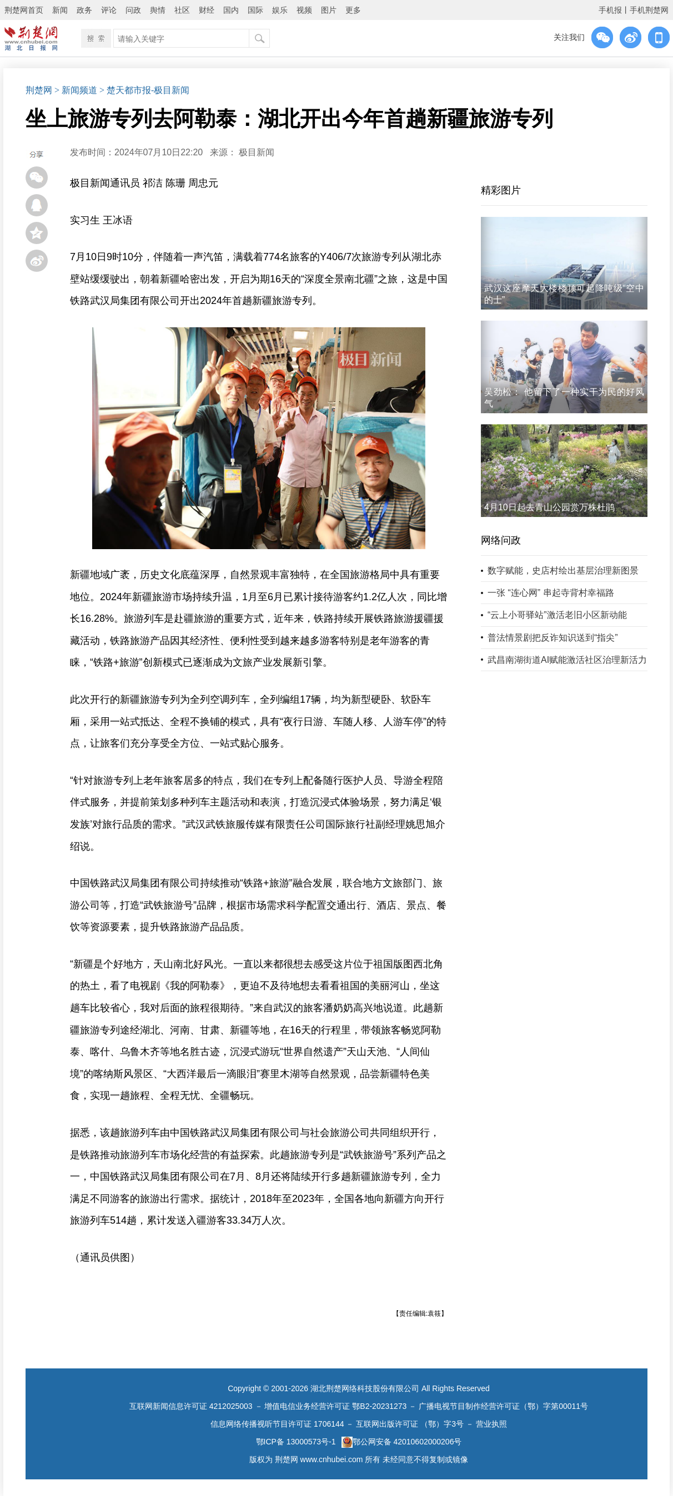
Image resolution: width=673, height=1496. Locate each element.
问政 (133, 10)
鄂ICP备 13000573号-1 (296, 1441)
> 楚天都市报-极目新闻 (144, 90)
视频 (304, 10)
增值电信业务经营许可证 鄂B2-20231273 (335, 1406)
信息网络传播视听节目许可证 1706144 (277, 1423)
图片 (328, 10)
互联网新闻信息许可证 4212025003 (191, 1406)
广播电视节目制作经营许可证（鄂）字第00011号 (503, 1406)
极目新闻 (256, 152)
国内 (231, 10)
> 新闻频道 (75, 90)
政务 (84, 10)
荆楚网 (39, 90)
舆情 (157, 10)
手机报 (610, 10)
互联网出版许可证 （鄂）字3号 (410, 1423)
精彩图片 (501, 190)
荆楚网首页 (23, 10)
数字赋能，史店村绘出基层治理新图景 (563, 570)
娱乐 (280, 10)
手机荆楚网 (649, 10)
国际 (255, 10)
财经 (206, 10)
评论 (109, 10)
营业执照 (491, 1423)
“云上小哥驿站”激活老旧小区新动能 (557, 615)
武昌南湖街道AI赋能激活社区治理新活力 (567, 660)
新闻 (60, 10)
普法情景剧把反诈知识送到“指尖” (553, 637)
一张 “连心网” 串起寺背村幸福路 (551, 592)
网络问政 (501, 540)
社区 (182, 10)
